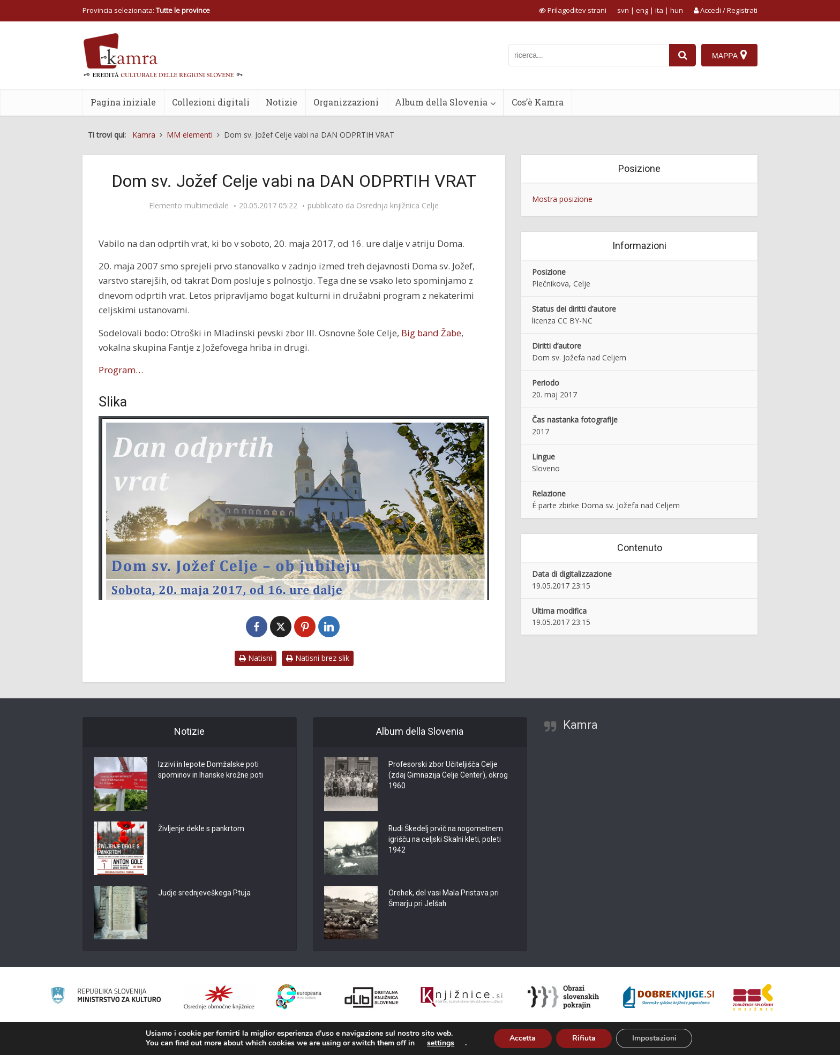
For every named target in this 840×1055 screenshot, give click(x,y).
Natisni (255, 658)
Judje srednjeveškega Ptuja (204, 894)
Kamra (580, 725)
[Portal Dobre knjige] (668, 997)
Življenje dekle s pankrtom (201, 829)
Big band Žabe (431, 333)
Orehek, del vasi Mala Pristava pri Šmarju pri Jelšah (443, 899)
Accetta (522, 1038)
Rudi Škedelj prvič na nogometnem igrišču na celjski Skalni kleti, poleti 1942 (446, 840)
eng (642, 10)
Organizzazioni (346, 102)
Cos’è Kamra (538, 102)
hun (676, 10)
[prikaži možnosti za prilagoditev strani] (572, 10)
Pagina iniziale (123, 102)
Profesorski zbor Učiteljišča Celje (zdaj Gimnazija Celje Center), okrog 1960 (448, 776)
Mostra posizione (562, 199)
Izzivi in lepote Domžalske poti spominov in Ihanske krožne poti (212, 770)
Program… (121, 370)
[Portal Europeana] (299, 997)
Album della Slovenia (441, 102)
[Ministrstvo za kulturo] (106, 996)
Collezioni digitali (211, 102)
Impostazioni (654, 1038)
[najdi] (682, 55)
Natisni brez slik (317, 658)
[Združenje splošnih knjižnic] (753, 997)
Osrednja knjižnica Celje (397, 205)
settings (440, 1043)
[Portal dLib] (371, 997)
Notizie (281, 102)
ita (659, 10)
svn (623, 10)
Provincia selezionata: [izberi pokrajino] (146, 10)
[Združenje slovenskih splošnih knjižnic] (461, 997)
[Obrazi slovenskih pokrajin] (563, 997)
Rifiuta (584, 1038)
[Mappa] (729, 55)
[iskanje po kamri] (588, 55)
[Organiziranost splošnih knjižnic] (219, 997)
